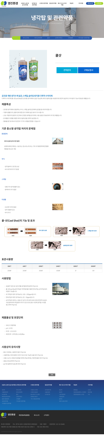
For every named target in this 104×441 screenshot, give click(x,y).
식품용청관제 (5, 392)
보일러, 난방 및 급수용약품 (25, 3)
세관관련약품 (5, 401)
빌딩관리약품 (52, 3)
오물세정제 (47, 392)
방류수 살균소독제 (63, 401)
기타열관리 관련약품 (6, 403)
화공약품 (90, 392)
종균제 (60, 390)
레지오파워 (26, 38)
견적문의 (67, 70)
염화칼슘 (75, 390)
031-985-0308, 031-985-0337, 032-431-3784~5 (20, 427)
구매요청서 (88, 70)
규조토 (89, 390)
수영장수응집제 (34, 392)
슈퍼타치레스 (59, 38)
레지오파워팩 (38, 38)
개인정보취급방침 (24, 415)
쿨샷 (48, 38)
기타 (89, 394)
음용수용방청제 (5, 399)
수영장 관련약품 (43, 3)
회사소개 (90, 3)
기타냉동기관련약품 (83, 38)
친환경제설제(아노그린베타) (79, 392)
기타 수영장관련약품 (35, 399)
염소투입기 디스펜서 (35, 394)
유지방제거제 (48, 390)
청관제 (3, 390)
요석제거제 (47, 394)
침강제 (60, 392)
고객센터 (46, 415)
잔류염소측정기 (34, 396)
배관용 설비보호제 (6, 396)
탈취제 (60, 399)
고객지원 (98, 3)
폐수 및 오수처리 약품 (62, 3)
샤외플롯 (70, 38)
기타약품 (80, 3)
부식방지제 (4, 394)
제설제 (71, 3)
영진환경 (9, 3)
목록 (52, 375)
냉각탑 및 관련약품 (34, 3)
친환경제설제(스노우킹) (78, 394)
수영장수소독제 (34, 390)
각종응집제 (61, 396)
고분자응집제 (62, 394)
